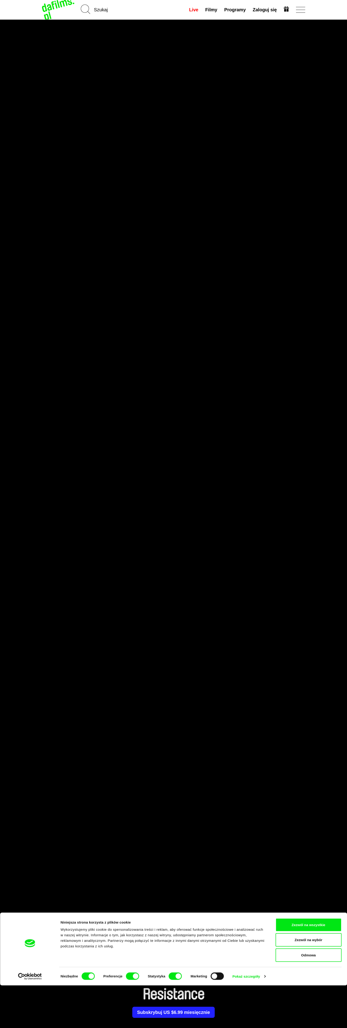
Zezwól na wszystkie (308, 967)
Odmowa (308, 998)
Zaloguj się (264, 9)
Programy (234, 9)
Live (193, 9)
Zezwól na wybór (308, 983)
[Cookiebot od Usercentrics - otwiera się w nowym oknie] (30, 1019)
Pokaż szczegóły (246, 1019)
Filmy (211, 9)
